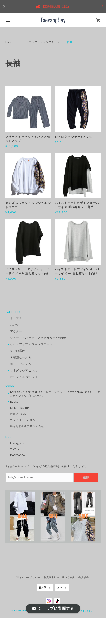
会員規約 (83, 577)
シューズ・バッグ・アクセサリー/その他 (38, 338)
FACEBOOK (18, 455)
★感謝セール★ (21, 357)
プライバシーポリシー (24, 419)
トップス (16, 318)
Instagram (17, 443)
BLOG (14, 401)
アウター (16, 331)
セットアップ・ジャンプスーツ (40, 42)
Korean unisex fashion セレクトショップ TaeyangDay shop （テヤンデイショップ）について (55, 393)
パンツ (14, 324)
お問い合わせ (18, 413)
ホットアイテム (21, 364)
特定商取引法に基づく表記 (27, 426)
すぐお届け (17, 351)
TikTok (15, 449)
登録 (86, 477)
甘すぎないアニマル (24, 370)
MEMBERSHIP (19, 407)
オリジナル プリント (24, 377)
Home (9, 42)
